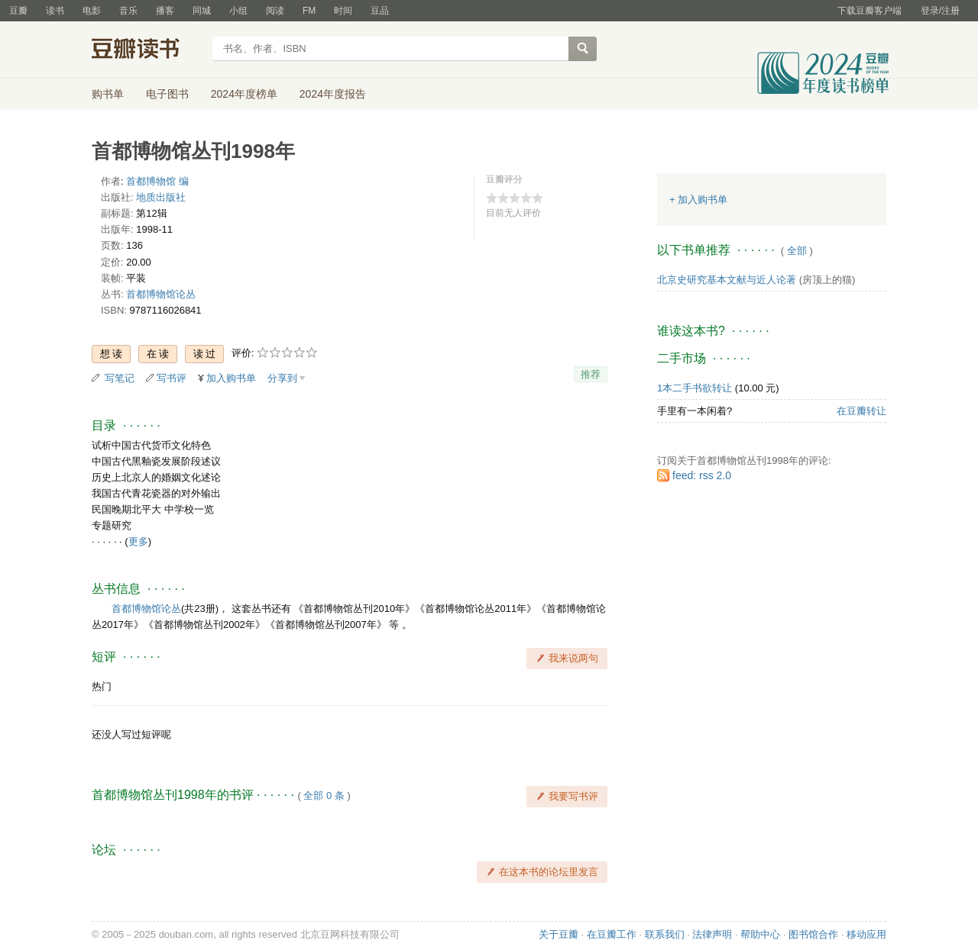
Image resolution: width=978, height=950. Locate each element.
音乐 (128, 10)
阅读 (275, 10)
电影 (92, 10)
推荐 (591, 374)
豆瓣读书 (147, 50)
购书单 (108, 94)
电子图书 (167, 94)
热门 (102, 686)
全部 (797, 250)
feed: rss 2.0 (701, 475)
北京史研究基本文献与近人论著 (726, 279)
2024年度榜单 (244, 94)
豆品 (380, 10)
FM (309, 10)
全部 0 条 (323, 795)
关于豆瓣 (558, 934)
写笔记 (119, 378)
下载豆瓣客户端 (869, 10)
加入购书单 (231, 378)
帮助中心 (760, 934)
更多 (138, 541)
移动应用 (866, 934)
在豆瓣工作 (611, 934)
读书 (55, 10)
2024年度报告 (333, 94)
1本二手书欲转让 (694, 388)
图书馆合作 (813, 934)
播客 (165, 10)
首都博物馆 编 (157, 181)
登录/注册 (940, 10)
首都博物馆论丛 (161, 294)
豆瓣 (18, 10)
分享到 (282, 378)
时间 (343, 10)
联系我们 (665, 934)
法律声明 (712, 934)
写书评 (171, 378)
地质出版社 (161, 197)
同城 (202, 10)
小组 (238, 10)
